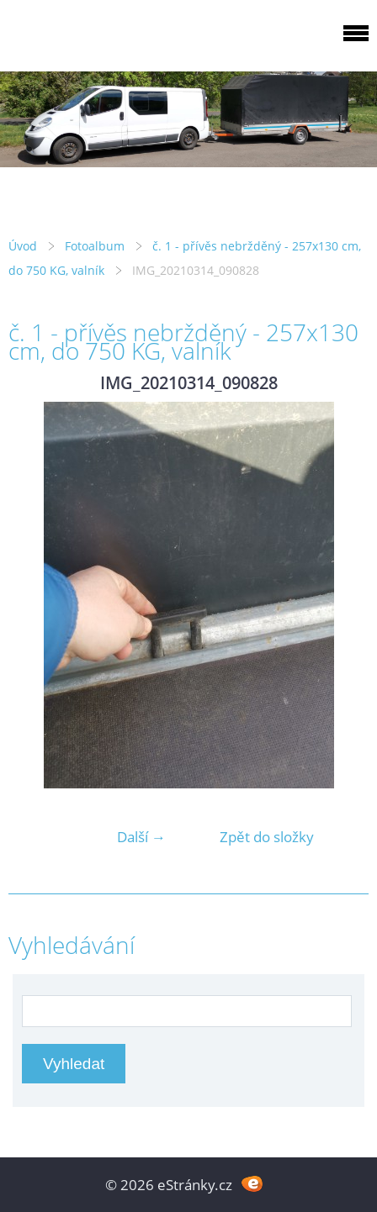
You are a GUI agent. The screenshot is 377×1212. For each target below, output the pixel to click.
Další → (141, 836)
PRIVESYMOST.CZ (145, 42)
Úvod (22, 246)
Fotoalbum (95, 246)
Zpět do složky (267, 836)
